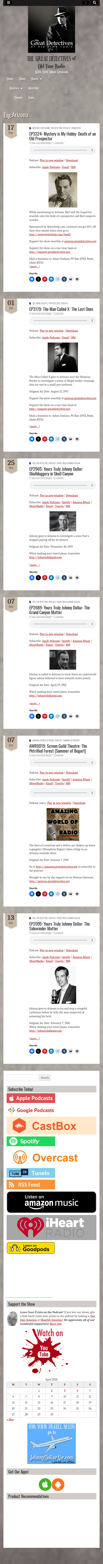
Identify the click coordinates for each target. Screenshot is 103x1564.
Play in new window (52, 160)
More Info (56, 1324)
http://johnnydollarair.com (45, 557)
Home (10, 79)
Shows (34, 79)
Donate (18, 97)
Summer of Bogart (71, 740)
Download (72, 160)
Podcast (66, 128)
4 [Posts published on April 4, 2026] (77, 1390)
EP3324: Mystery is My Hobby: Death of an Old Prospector (62, 136)
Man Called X (42, 303)
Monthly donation (51, 1320)
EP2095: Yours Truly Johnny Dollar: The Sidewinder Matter (59, 926)
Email (65, 167)
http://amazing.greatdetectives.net (56, 866)
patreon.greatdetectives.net (80, 241)
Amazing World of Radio (43, 740)
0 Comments (58, 142)
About (22, 79)
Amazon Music (81, 502)
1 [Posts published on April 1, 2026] (39, 1390)
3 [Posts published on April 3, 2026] (64, 1390)
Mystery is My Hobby (41, 128)
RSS (73, 167)
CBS (33, 303)
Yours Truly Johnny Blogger (42, 142)
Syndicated (76, 128)
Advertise (33, 88)
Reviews (14, 88)
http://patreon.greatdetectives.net (49, 881)
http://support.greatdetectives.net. (49, 252)
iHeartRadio (36, 506)
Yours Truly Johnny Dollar (68, 463)
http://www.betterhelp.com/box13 (49, 234)
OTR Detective (56, 128)
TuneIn (59, 506)
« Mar (10, 1419)
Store (31, 97)
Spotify (66, 502)
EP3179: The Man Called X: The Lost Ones (61, 309)
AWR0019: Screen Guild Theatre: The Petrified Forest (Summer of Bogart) (58, 748)
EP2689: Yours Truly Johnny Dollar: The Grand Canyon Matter (59, 609)
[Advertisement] (29, 1277)
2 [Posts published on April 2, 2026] (52, 1390)
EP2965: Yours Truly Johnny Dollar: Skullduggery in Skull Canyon (56, 471)
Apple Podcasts (51, 167)
